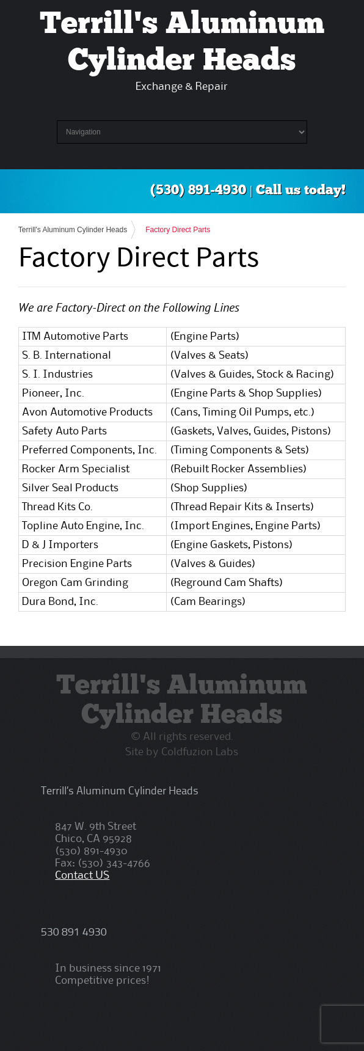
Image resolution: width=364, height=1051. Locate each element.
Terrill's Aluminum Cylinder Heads (72, 229)
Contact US (82, 876)
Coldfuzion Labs (199, 752)
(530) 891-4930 (198, 191)
